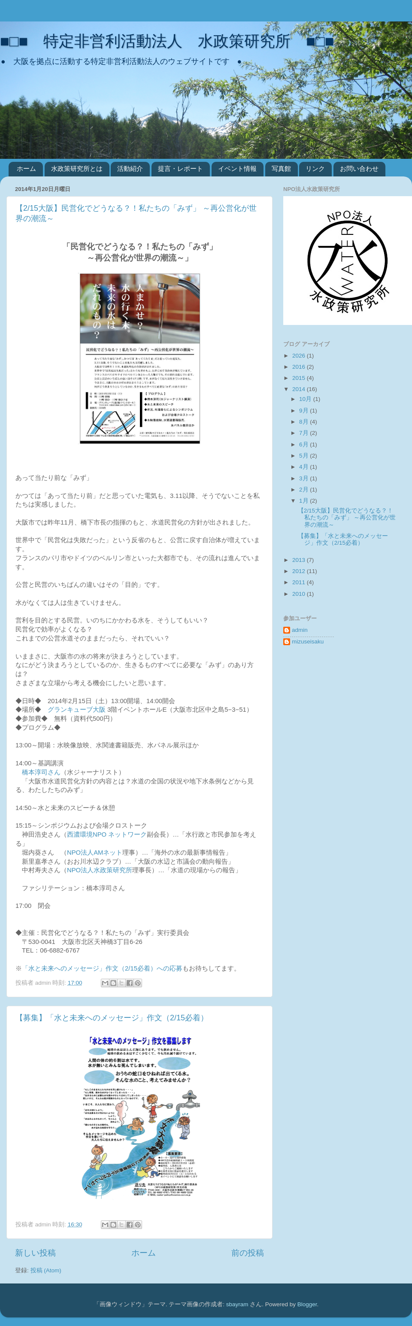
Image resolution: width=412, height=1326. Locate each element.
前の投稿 (247, 1252)
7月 (304, 433)
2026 (299, 355)
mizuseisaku (308, 641)
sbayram (237, 1304)
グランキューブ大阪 (77, 709)
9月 (304, 410)
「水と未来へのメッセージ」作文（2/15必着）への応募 (102, 968)
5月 (304, 455)
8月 (304, 422)
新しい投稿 (35, 1252)
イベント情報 (237, 168)
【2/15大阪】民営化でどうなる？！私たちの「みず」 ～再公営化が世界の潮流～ (347, 517)
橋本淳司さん (41, 772)
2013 (299, 560)
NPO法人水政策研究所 (99, 870)
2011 (299, 582)
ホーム (26, 168)
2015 (299, 378)
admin (300, 630)
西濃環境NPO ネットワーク (107, 834)
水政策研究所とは (77, 168)
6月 (304, 444)
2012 (299, 571)
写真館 (281, 168)
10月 (306, 399)
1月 (304, 501)
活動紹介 (130, 168)
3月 (304, 478)
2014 (299, 389)
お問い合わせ (359, 168)
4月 (304, 467)
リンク (315, 168)
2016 (299, 367)
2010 (299, 594)
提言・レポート (180, 168)
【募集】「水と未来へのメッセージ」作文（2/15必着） (111, 1017)
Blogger (307, 1304)
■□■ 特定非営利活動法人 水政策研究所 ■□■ (167, 41)
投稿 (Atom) (45, 1270)
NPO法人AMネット (94, 852)
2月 (304, 489)
